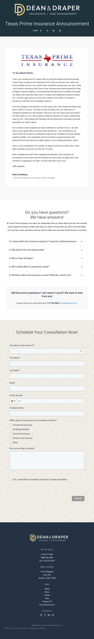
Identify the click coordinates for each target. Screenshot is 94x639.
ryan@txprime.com (69, 303)
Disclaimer (32, 628)
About (47, 592)
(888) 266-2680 (47, 557)
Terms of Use (9, 628)
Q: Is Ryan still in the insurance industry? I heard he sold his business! (43, 241)
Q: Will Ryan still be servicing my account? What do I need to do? (40, 275)
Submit (78, 499)
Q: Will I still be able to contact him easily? (29, 267)
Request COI (47, 601)
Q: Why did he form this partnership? (26, 250)
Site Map (42, 628)
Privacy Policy (21, 628)
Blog (47, 598)
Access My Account (47, 604)
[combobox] (47, 351)
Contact (47, 595)
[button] (47, 242)
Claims (47, 589)
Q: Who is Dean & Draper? (21, 258)
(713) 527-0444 (47, 554)
